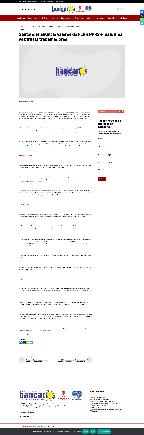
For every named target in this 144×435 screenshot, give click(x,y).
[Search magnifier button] (122, 111)
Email (100, 147)
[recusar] (142, 431)
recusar (93, 431)
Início (20, 26)
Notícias (26, 26)
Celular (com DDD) (104, 155)
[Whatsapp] (27, 342)
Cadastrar (102, 179)
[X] (24, 342)
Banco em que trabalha (105, 163)
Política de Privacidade (27, 412)
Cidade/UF (101, 170)
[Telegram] (31, 342)
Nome (100, 139)
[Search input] (108, 111)
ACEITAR (85, 431)
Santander (33, 26)
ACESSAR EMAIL (25, 416)
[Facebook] (20, 342)
